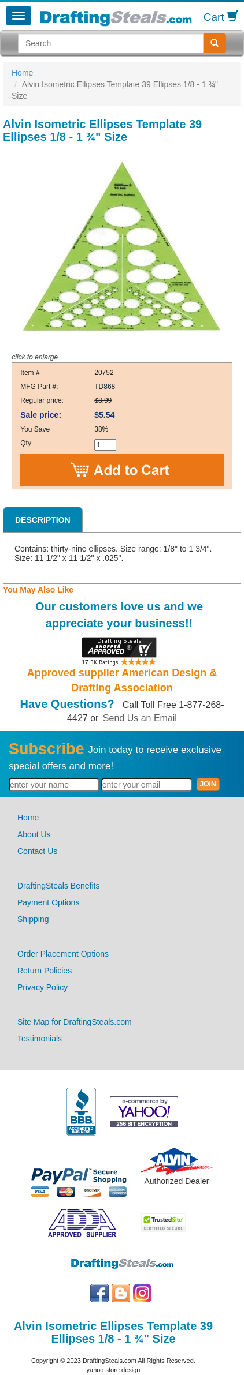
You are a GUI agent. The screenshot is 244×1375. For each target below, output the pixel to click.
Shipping (33, 919)
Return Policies (44, 970)
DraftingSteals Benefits (58, 885)
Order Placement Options (63, 953)
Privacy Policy (42, 987)
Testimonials (39, 1038)
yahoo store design (114, 1369)
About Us (34, 834)
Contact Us (37, 851)
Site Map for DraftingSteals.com (74, 1021)
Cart (221, 17)
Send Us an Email (140, 718)
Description (43, 519)
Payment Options (48, 902)
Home (22, 72)
